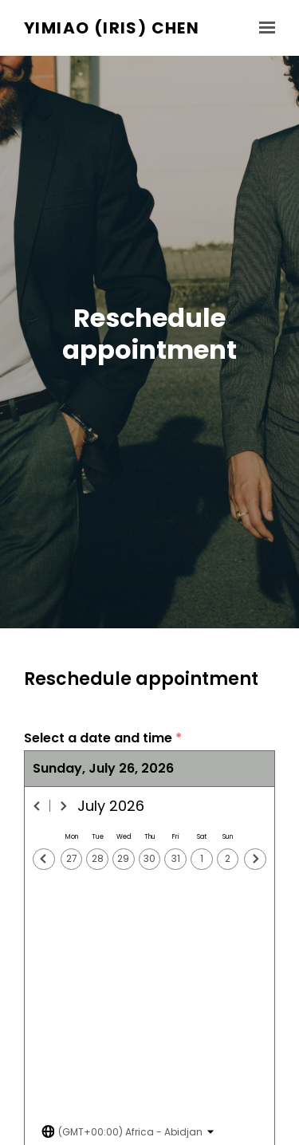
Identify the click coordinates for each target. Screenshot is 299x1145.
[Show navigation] (263, 28)
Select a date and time (103, 738)
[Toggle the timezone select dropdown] (128, 1132)
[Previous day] (44, 859)
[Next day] (255, 859)
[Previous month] (37, 806)
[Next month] (63, 806)
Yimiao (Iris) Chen (111, 28)
